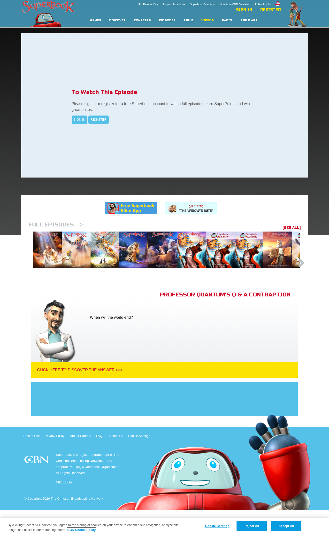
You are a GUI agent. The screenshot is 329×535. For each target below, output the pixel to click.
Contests (142, 20)
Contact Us (115, 460)
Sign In (244, 10)
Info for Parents (80, 460)
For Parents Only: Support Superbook (161, 4)
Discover (117, 20)
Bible (188, 20)
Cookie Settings (139, 460)
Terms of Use (30, 460)
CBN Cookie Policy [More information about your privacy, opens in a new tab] (81, 530)
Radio (227, 20)
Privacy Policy (54, 460)
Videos (207, 20)
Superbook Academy (202, 4)
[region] (164, 526)
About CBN (64, 506)
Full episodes (56, 224)
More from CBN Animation (234, 4)
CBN (37, 485)
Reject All (252, 526)
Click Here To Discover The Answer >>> (79, 395)
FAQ (99, 460)
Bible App (249, 20)
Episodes (167, 20)
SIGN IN (79, 119)
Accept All (286, 526)
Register (270, 10)
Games (95, 20)
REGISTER (99, 119)
